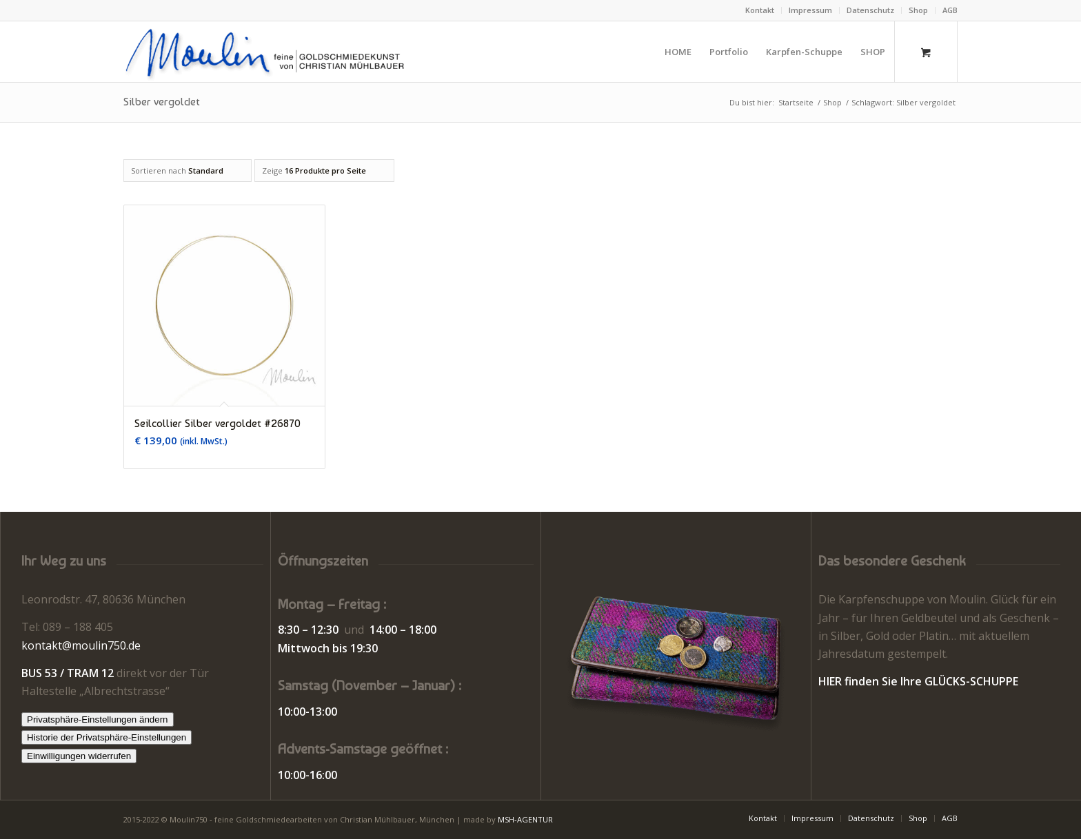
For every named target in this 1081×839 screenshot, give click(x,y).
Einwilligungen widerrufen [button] (79, 756)
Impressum (810, 10)
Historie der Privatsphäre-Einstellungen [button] (106, 737)
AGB (950, 10)
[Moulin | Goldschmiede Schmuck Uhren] (267, 51)
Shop (918, 10)
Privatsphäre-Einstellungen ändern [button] (97, 719)
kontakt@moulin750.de (81, 645)
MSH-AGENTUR (525, 819)
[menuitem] (760, 10)
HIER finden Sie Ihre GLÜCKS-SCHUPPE (918, 681)
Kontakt (759, 10)
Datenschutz (870, 10)
